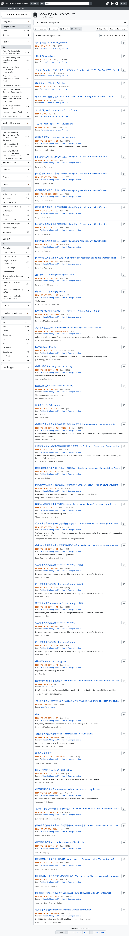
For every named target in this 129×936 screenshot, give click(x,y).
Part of (6, 41)
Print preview (40, 29)
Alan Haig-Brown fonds (16, 116)
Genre (6, 305)
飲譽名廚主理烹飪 (43, 753)
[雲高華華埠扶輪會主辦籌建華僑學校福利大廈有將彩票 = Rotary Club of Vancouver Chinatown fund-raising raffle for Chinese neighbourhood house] (78, 825)
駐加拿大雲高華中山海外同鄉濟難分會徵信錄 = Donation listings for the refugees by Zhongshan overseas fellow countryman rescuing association (78, 523)
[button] (107, 3)
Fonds (16, 344)
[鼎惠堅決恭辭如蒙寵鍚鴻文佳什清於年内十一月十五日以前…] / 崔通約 (67, 311)
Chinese (16, 35)
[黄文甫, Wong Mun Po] (46, 347)
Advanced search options (47, 22)
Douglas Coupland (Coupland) (16, 262)
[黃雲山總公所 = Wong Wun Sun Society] (54, 366)
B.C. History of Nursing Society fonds (16, 106)
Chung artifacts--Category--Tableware (16, 277)
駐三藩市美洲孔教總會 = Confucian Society (55, 622)
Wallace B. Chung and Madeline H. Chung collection (16, 60)
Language (7, 21)
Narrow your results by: (16, 14)
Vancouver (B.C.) (16, 203)
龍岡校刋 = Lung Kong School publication (54, 274)
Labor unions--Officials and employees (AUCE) (16, 297)
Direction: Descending (118, 29)
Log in (123, 3)
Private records (16, 252)
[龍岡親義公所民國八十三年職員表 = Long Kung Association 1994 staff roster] (71, 207)
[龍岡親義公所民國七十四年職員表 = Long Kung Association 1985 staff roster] (71, 224)
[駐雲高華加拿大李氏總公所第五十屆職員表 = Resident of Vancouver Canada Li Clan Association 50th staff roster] (78, 468)
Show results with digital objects (112, 36)
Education (16, 248)
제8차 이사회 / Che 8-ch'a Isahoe (50, 83)
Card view (65, 29)
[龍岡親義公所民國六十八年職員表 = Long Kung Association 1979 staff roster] (71, 156)
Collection (16, 348)
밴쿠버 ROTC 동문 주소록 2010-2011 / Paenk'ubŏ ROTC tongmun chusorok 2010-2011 (75, 96)
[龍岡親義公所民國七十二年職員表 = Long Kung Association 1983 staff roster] (71, 241)
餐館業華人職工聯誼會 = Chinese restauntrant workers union (64, 734)
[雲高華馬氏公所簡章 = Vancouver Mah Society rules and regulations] (67, 789)
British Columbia (16, 194)
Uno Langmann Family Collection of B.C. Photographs (16, 69)
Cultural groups (16, 268)
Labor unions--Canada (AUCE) (16, 284)
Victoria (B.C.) (16, 211)
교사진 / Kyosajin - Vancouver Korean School (56, 110)
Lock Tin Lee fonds (48, 687)
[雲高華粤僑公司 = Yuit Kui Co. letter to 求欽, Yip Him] (60, 842)
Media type (8, 367)
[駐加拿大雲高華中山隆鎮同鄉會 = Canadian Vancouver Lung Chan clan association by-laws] (78, 504)
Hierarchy (53, 29)
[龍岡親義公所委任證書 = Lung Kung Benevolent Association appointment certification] (76, 258)
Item (16, 322)
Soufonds (16, 356)
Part (16, 339)
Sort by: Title (101, 29)
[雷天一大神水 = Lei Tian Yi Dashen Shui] (54, 770)
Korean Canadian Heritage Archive (54, 48)
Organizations (16, 272)
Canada (16, 215)
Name (6, 177)
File (16, 327)
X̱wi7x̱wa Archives (16, 163)
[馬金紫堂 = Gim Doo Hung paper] (51, 661)
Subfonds (16, 361)
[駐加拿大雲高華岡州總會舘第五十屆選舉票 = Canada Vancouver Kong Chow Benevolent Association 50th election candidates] (78, 485)
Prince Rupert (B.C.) (16, 228)
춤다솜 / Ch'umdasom (45, 56)
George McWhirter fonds (16, 85)
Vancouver (16, 198)
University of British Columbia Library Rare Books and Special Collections (16, 136)
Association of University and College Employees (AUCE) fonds (16, 98)
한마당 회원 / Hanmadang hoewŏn (51, 42)
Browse (34, 3)
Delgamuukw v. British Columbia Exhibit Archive (16, 90)
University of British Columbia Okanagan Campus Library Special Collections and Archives (16, 154)
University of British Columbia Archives (16, 145)
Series (16, 331)
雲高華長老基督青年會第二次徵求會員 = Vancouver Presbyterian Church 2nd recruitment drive (78, 808)
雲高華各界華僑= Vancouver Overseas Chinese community (63, 909)
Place (5, 184)
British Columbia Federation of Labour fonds (16, 78)
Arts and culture (16, 257)
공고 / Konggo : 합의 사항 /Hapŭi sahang (54, 124)
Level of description (12, 313)
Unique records (16, 27)
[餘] (37, 714)
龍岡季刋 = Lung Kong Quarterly (50, 291)
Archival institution (12, 123)
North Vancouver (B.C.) (16, 207)
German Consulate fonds (16, 112)
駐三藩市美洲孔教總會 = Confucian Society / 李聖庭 (59, 564)
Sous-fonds (16, 352)
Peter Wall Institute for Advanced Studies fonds (16, 52)
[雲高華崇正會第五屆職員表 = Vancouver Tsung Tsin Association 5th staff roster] (73, 893)
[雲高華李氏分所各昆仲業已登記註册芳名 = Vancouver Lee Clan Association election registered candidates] (78, 876)
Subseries (16, 335)
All (4, 47)
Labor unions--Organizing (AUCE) (16, 290)
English (16, 31)
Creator (6, 169)
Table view (76, 29)
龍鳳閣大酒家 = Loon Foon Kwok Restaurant (56, 137)
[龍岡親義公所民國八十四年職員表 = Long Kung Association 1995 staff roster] (71, 173)
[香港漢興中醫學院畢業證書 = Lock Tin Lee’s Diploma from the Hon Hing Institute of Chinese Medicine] (78, 680)
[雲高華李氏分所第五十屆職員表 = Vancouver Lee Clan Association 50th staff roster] (74, 859)
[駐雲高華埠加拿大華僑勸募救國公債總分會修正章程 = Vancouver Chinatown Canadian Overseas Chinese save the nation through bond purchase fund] (78, 424)
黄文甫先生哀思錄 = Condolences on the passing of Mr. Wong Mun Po (68, 327)
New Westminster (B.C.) (16, 224)
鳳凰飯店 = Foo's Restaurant (48, 405)
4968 (96, 932)
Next (103, 932)
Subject (6, 238)
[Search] (67, 3)
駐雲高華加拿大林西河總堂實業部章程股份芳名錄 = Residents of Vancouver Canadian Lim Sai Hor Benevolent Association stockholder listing (78, 446)
